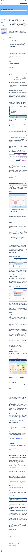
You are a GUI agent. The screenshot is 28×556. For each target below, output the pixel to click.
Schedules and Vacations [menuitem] (4, 33)
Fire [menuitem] (1, 36)
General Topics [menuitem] (3, 19)
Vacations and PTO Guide (18, 438)
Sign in (26, 0)
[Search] (26, 10)
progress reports (16, 472)
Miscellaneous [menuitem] (3, 39)
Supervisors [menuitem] (2, 22)
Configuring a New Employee (12, 539)
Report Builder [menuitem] (3, 41)
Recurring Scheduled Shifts (12, 541)
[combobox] (13, 10)
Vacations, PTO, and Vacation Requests (13, 545)
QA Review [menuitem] (2, 25)
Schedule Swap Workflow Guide (20, 420)
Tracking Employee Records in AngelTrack (14, 543)
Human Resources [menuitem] (2, 29)
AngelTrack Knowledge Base (7, 9)
